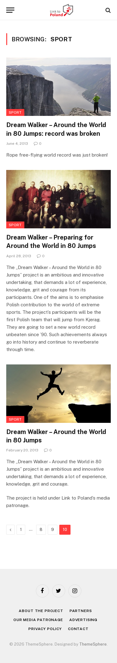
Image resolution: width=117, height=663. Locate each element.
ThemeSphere (93, 644)
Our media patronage (38, 620)
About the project (41, 611)
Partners (81, 611)
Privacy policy (45, 629)
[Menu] (10, 10)
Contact (78, 629)
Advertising (83, 620)
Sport (15, 112)
